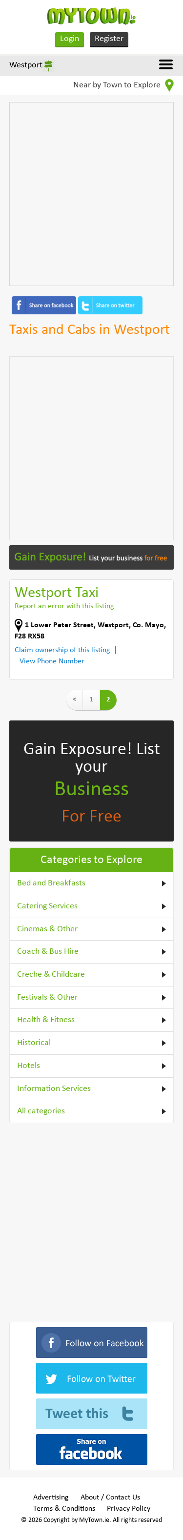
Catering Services (47, 906)
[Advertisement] (91, 194)
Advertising (51, 1497)
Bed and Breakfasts (51, 883)
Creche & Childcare (51, 974)
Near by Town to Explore (123, 85)
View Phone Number (52, 661)
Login (69, 38)
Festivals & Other (47, 997)
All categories (41, 1111)
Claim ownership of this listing (62, 650)
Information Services (54, 1088)
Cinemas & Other (47, 929)
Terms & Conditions (64, 1509)
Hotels (28, 1065)
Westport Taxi (57, 593)
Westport (25, 65)
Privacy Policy (128, 1509)
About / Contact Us (110, 1497)
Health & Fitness (46, 1020)
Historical (34, 1042)
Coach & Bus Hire (48, 951)
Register (109, 38)
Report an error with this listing (64, 606)
